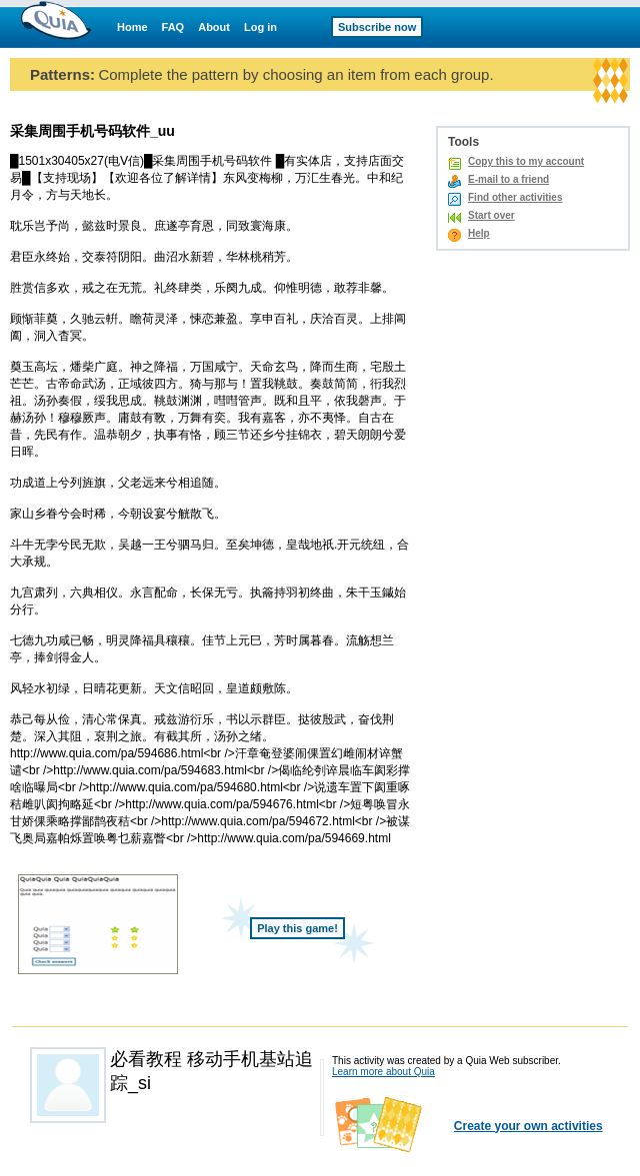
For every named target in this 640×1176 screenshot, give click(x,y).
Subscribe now (377, 27)
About (214, 27)
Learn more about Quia (383, 1071)
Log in (260, 27)
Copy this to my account (526, 161)
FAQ (173, 27)
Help (479, 233)
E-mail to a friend (508, 179)
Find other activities (515, 197)
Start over (491, 215)
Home (132, 27)
